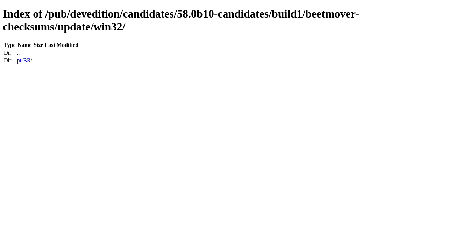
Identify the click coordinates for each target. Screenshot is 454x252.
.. (18, 53)
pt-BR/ (24, 60)
